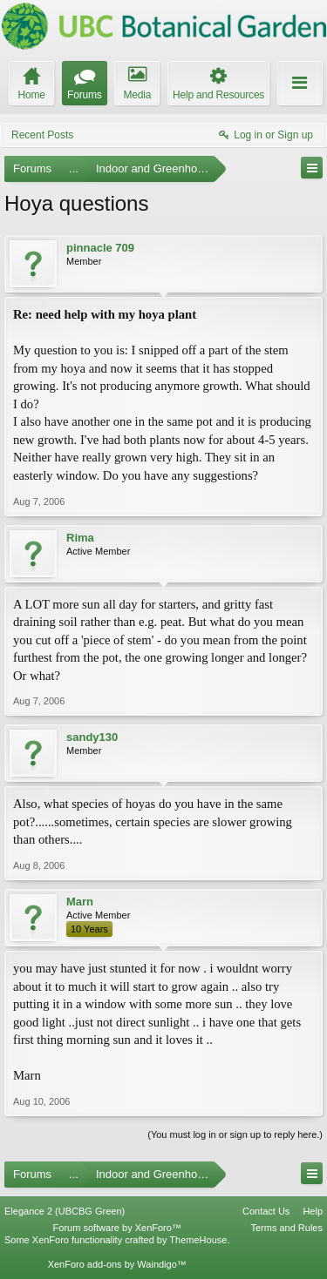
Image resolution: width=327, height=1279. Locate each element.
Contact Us (266, 1211)
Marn (79, 901)
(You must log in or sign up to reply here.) (235, 1134)
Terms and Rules (286, 1227)
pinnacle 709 (100, 247)
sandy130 (92, 737)
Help (313, 1211)
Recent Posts (42, 135)
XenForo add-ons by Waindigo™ (117, 1264)
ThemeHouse (198, 1240)
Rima (80, 537)
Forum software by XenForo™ (117, 1227)
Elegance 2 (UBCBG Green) (64, 1211)
